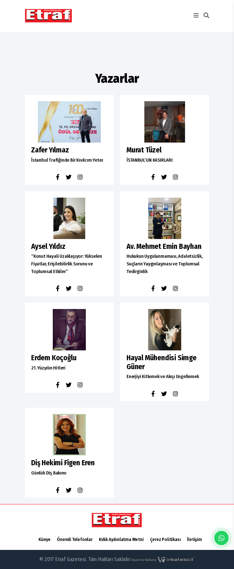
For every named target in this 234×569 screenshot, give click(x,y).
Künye (44, 539)
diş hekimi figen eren (63, 463)
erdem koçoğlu (53, 358)
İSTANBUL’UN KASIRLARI (150, 160)
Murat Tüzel (144, 150)
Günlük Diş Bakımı (48, 473)
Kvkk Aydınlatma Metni (121, 539)
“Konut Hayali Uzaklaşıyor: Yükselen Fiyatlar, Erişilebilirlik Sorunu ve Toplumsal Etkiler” (66, 263)
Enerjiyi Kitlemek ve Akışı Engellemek (163, 376)
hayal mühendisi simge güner (161, 362)
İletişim (194, 539)
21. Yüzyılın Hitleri (48, 368)
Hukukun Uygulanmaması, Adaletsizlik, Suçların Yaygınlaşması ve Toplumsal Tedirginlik (165, 263)
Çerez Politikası (165, 539)
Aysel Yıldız (48, 246)
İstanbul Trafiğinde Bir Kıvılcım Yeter (67, 160)
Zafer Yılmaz (50, 150)
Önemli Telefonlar (75, 539)
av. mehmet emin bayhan (164, 246)
